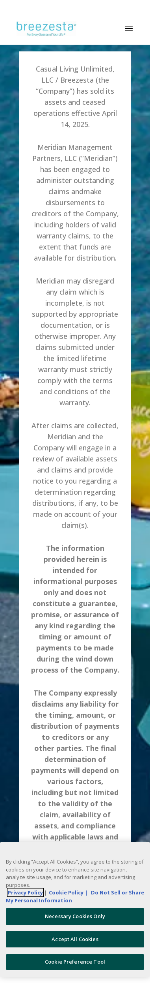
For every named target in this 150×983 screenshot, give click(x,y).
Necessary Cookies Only (75, 916)
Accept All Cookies (75, 939)
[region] (75, 909)
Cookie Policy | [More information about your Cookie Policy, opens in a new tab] (69, 892)
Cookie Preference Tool (75, 961)
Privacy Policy (25, 892)
